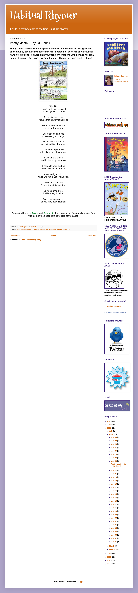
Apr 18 (114, 484)
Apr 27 (114, 447)
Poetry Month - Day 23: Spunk (119, 465)
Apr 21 (114, 474)
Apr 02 (114, 538)
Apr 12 (114, 504)
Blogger (80, 582)
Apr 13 (114, 501)
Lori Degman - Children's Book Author (115, 312)
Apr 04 (114, 531)
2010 (109, 560)
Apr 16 (114, 491)
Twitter (35, 213)
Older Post (92, 236)
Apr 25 (114, 454)
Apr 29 (114, 441)
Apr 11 (114, 508)
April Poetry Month (24, 229)
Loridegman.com (114, 306)
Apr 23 (114, 461)
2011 (109, 557)
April (111, 434)
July (111, 431)
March (112, 546)
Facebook (48, 213)
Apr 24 (114, 458)
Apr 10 (114, 511)
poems (42, 229)
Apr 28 (114, 444)
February (113, 549)
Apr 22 (114, 470)
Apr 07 (114, 521)
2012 (109, 554)
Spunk (53, 229)
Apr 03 (114, 535)
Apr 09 (114, 515)
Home (53, 236)
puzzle (48, 229)
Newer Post (15, 236)
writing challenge (63, 229)
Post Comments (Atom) (31, 240)
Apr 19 (114, 481)
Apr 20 (114, 477)
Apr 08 (114, 518)
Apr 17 (114, 487)
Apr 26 (114, 451)
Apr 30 (114, 437)
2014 (109, 425)
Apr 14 (114, 497)
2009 (109, 564)
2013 (109, 428)
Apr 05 (114, 528)
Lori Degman (122, 76)
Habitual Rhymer (43, 15)
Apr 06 (114, 525)
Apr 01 (114, 542)
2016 (109, 421)
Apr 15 (114, 494)
